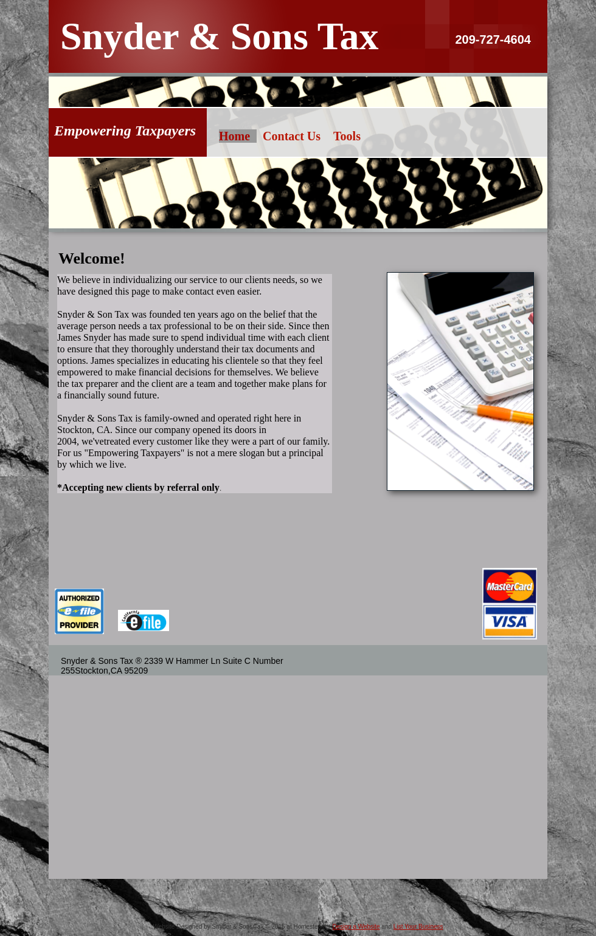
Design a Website (355, 926)
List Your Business (418, 926)
